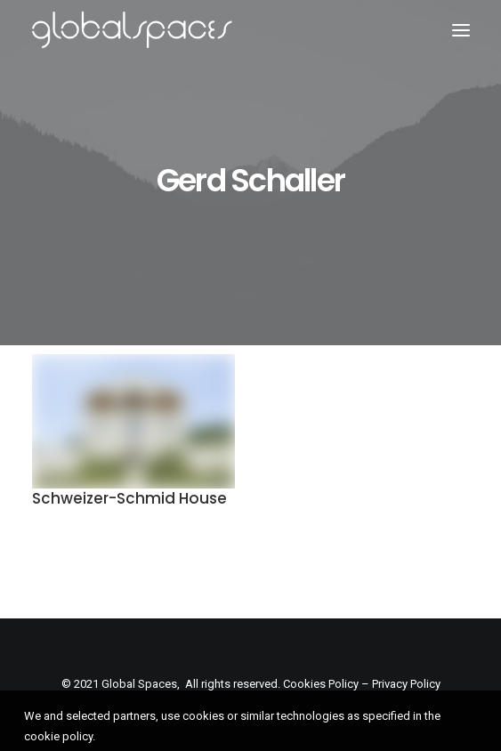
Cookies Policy (321, 683)
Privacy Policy (406, 683)
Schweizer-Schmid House (129, 498)
